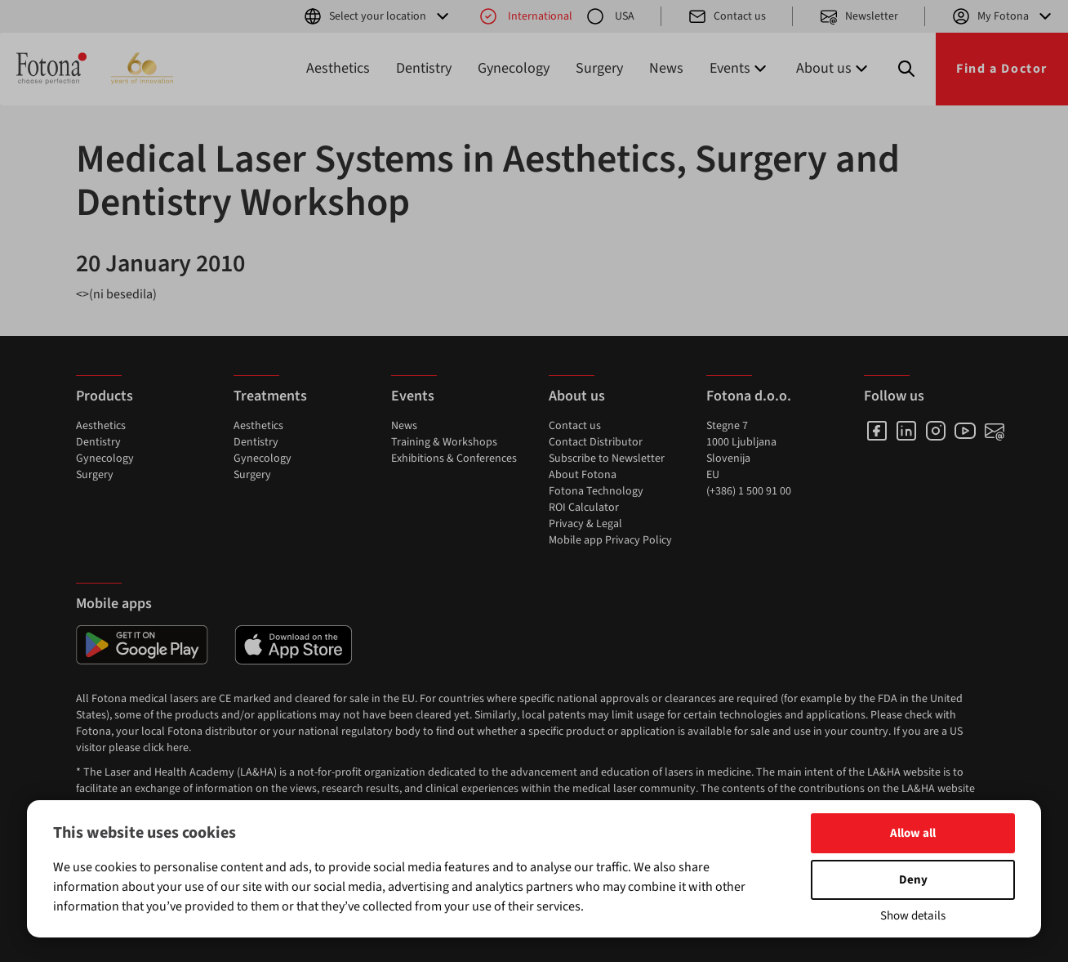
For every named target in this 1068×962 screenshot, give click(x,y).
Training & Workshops (444, 442)
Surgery (599, 68)
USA (609, 16)
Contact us (727, 16)
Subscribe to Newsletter (607, 458)
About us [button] (833, 68)
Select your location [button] (377, 16)
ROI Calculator (584, 507)
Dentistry (424, 68)
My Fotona (1003, 16)
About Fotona (582, 475)
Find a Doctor (1002, 69)
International (525, 16)
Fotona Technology (596, 491)
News (666, 68)
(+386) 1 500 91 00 (748, 491)
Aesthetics (338, 68)
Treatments (270, 396)
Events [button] (740, 68)
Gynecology (514, 68)
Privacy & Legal (585, 524)
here (178, 748)
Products (104, 396)
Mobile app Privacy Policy (610, 540)
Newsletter (858, 16)
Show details (913, 915)
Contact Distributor (596, 442)
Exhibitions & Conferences (454, 458)
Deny (913, 879)
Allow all (913, 833)
